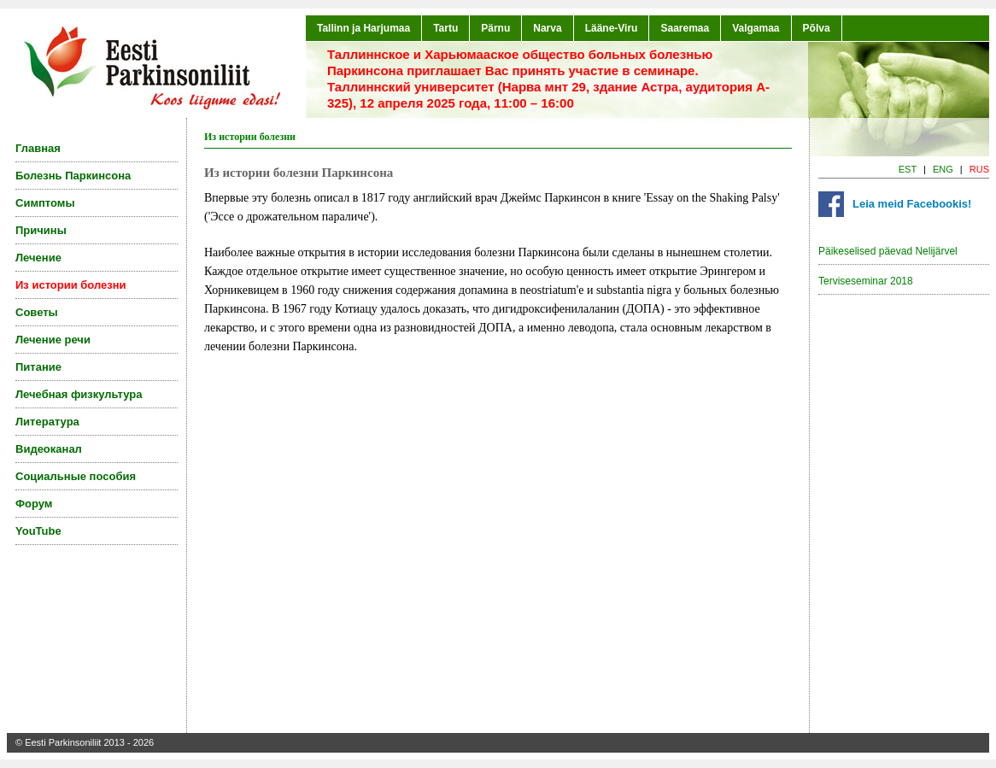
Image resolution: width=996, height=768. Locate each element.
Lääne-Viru (611, 28)
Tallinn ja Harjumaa (363, 28)
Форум (33, 503)
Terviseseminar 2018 (865, 281)
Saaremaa (684, 28)
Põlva (816, 28)
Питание (38, 367)
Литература (47, 421)
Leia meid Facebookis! (911, 203)
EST (908, 169)
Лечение (38, 257)
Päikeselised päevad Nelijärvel (888, 251)
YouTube (38, 531)
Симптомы (45, 202)
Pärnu (495, 28)
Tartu (445, 28)
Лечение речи (53, 339)
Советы (36, 312)
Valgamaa (755, 28)
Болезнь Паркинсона (73, 175)
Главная (38, 148)
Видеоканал (48, 449)
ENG (943, 169)
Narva (547, 28)
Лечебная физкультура (78, 394)
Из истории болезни (70, 284)
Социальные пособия (75, 476)
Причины (41, 230)
